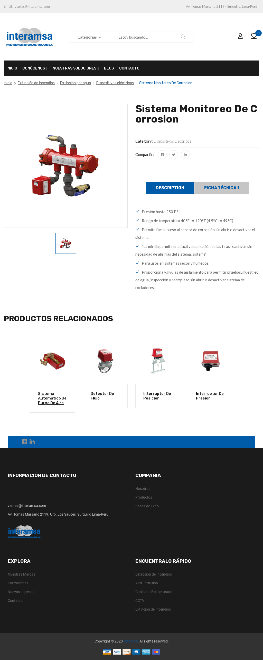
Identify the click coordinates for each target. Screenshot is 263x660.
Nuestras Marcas (21, 574)
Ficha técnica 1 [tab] (221, 187)
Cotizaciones (18, 583)
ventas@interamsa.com (32, 6)
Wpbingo (131, 641)
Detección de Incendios (153, 574)
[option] (66, 243)
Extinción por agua (75, 83)
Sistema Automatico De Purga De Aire (52, 398)
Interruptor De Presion (210, 396)
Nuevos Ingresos (21, 592)
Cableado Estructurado (153, 592)
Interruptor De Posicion (157, 396)
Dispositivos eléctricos (115, 83)
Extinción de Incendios (36, 83)
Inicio (8, 83)
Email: (8, 6)
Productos (143, 497)
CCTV (139, 600)
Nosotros (142, 489)
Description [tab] (170, 187)
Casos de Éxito (147, 506)
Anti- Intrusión (146, 583)
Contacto (15, 600)
